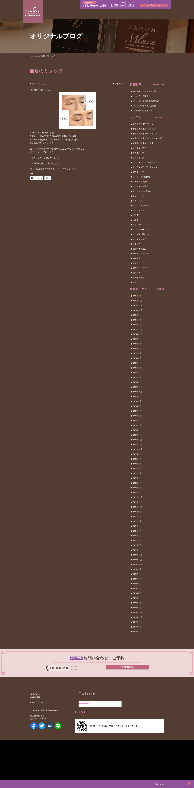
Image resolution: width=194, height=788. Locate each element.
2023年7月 (137, 406)
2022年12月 (137, 440)
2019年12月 (137, 612)
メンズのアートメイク (142, 230)
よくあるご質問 (139, 158)
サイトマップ (52, 784)
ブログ (135, 215)
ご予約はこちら (155, 4)
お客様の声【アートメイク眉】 (146, 134)
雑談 (135, 282)
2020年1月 (137, 608)
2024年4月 (137, 363)
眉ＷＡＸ (136, 273)
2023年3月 (137, 425)
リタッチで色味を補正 (142, 111)
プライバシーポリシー (37, 784)
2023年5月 (137, 416)
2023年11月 (137, 387)
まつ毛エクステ (139, 148)
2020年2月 (137, 603)
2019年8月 (137, 632)
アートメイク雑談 (140, 186)
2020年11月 (137, 560)
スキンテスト (138, 201)
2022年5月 (137, 473)
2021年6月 (137, 526)
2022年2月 (137, 488)
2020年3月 (137, 598)
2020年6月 (137, 584)
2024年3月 (137, 368)
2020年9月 (137, 569)
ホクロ (135, 220)
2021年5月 (137, 531)
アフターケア (138, 172)
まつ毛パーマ (138, 153)
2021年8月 (137, 516)
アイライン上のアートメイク (145, 162)
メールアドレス (49, 729)
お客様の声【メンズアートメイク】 (148, 138)
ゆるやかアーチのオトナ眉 (144, 91)
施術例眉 (40, 56)
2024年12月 (137, 325)
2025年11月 (137, 305)
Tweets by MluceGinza (88, 700)
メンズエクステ (139, 239)
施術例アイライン (140, 254)
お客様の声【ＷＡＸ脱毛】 (144, 143)
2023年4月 (137, 421)
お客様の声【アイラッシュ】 (145, 129)
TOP (31, 56)
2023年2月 (137, 430)
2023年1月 (137, 435)
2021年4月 (137, 536)
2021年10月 (137, 507)
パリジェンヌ (138, 210)
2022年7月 (137, 464)
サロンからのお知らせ (142, 191)
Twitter (41, 729)
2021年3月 (137, 541)
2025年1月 (137, 320)
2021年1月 (137, 550)
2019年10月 (137, 622)
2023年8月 (137, 401)
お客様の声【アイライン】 (144, 124)
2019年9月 (137, 627)
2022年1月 (137, 493)
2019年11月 (137, 617)
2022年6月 (137, 469)
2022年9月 (137, 454)
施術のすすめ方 (139, 249)
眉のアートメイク (140, 268)
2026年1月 (137, 296)
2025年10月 (137, 310)
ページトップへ (186, 780)
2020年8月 (137, 574)
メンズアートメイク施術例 (144, 106)
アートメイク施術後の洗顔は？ (146, 101)
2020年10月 (137, 564)
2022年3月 (137, 483)
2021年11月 (137, 502)
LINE (58, 729)
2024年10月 (137, 334)
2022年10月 (137, 449)
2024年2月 (137, 373)
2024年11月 (137, 329)
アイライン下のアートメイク (145, 167)
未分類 (135, 263)
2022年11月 (137, 445)
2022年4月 (137, 478)
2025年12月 (137, 301)
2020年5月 (137, 588)
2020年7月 (137, 579)
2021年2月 (137, 545)
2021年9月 (137, 512)
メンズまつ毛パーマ (141, 234)
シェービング (138, 196)
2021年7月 (137, 521)
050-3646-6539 (124, 5)
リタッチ (136, 244)
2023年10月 (137, 392)
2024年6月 (137, 353)
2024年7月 (137, 349)
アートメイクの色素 (141, 177)
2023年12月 (137, 382)
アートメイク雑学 (140, 182)
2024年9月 (137, 339)
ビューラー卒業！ (140, 96)
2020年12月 (137, 555)
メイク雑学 (137, 225)
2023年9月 (137, 397)
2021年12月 (137, 497)
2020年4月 (137, 593)
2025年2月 (137, 315)
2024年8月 (137, 344)
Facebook (33, 729)
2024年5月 (137, 358)
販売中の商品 (138, 278)
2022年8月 (137, 459)
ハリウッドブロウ (140, 206)
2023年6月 (137, 411)
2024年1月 (137, 377)
